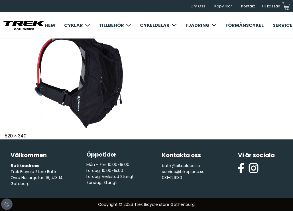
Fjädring (197, 25)
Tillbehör (111, 25)
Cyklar (73, 25)
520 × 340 (16, 136)
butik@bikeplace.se (181, 166)
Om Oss (197, 6)
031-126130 (172, 177)
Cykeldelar (155, 25)
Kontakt (248, 6)
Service (282, 25)
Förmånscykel (244, 25)
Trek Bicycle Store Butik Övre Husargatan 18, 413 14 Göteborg (37, 177)
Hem (50, 25)
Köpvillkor (223, 6)
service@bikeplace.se (183, 172)
